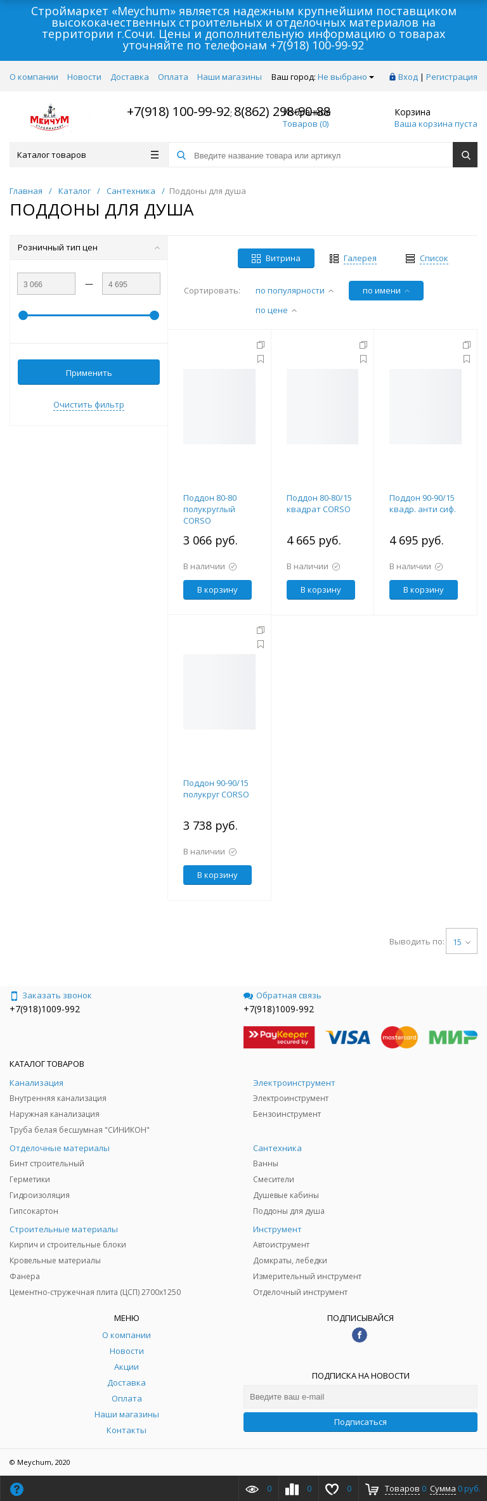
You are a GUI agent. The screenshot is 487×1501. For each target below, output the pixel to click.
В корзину (217, 589)
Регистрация (451, 76)
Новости (84, 76)
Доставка (129, 76)
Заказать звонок (51, 995)
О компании (34, 76)
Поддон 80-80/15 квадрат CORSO (319, 503)
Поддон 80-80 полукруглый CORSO (210, 509)
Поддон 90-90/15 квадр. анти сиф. (422, 503)
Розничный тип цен (89, 247)
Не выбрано (346, 76)
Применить (89, 372)
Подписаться (360, 1421)
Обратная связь (282, 995)
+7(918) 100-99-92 (317, 45)
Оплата (173, 76)
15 (462, 942)
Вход (408, 76)
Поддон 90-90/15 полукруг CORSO (216, 788)
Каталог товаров (88, 154)
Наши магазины (229, 76)
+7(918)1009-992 (45, 1009)
